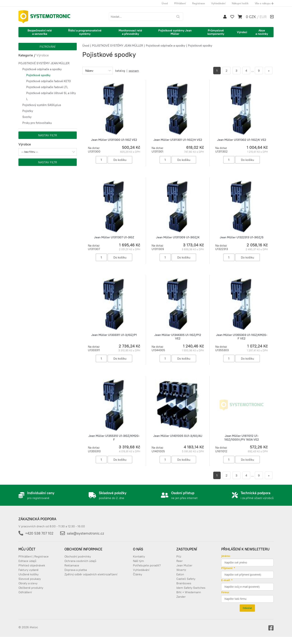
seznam (134, 70)
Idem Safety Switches (190, 588)
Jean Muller (184, 565)
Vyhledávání (218, 3)
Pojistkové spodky (38, 75)
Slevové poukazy (29, 579)
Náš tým (138, 561)
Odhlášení (25, 592)
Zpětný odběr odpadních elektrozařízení (90, 574)
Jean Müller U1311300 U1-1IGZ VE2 (114, 140)
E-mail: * (227, 580)
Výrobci (242, 32)
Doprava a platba (75, 570)
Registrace (198, 3)
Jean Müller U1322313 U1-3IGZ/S (242, 237)
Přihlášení (180, 3)
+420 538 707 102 (39, 533)
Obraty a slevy (27, 583)
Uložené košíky (28, 574)
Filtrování (47, 46)
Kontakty (139, 556)
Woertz (181, 570)
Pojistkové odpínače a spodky (42, 69)
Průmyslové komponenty (215, 32)
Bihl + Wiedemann (188, 592)
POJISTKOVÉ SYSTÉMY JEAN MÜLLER (43, 63)
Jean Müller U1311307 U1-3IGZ (114, 237)
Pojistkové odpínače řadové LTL (47, 87)
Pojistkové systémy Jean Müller (175, 32)
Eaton (180, 574)
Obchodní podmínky (77, 556)
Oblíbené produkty (30, 588)
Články (137, 574)
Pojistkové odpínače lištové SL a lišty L (51, 96)
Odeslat (247, 608)
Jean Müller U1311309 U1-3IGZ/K (178, 237)
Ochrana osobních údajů (80, 561)
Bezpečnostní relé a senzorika (40, 32)
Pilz (178, 556)
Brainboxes (183, 583)
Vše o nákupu (264, 3)
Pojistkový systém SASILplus (41, 105)
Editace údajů (27, 561)
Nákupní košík (240, 3)
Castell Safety (185, 579)
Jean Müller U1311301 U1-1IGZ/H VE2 (177, 140)
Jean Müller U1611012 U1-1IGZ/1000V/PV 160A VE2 (241, 437)
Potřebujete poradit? (147, 565)
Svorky (26, 117)
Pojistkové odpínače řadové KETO (48, 81)
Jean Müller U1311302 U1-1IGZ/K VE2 (241, 140)
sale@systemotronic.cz (85, 533)
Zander (181, 596)
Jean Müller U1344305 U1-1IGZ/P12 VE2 (177, 336)
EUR (263, 16)
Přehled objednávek (31, 565)
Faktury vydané (28, 570)
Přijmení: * (228, 568)
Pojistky (27, 111)
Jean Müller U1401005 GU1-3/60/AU (177, 436)
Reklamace (71, 565)
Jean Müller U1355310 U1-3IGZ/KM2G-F (114, 437)
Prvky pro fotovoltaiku (37, 123)
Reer (179, 561)
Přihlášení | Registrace (33, 556)
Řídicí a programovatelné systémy (84, 32)
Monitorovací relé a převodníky (130, 32)
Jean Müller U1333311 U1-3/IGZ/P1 (114, 335)
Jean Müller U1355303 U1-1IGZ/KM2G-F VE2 (241, 336)
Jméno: (226, 556)
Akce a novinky (262, 32)
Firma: (225, 592)
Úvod (165, 3)
